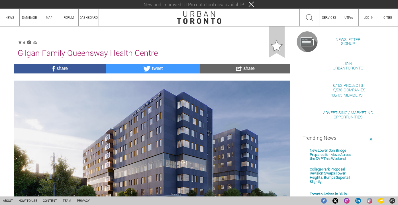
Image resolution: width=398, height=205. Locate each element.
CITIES (388, 17)
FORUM (69, 17)
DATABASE (29, 17)
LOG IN (368, 17)
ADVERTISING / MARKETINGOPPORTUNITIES (348, 180)
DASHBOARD (89, 17)
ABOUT (8, 200)
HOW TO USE (28, 200)
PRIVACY (83, 200)
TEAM (67, 200)
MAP (49, 17)
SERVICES (329, 17)
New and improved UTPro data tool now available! (194, 4)
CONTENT (50, 200)
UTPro (348, 17)
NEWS (9, 17)
